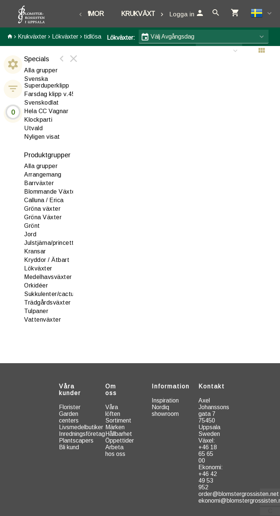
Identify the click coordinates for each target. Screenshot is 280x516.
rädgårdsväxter (47, 302)
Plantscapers (76, 440)
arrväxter (39, 183)
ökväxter (38, 268)
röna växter (42, 209)
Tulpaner (36, 311)
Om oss (111, 389)
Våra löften (112, 410)
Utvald (33, 128)
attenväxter (42, 319)
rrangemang (43, 174)
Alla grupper (40, 70)
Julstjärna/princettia (51, 243)
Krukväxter (142, 13)
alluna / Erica (44, 200)
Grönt (32, 226)
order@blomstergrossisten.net (238, 494)
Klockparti (38, 119)
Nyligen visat (42, 137)
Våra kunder (70, 389)
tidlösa (92, 36)
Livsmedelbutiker (81, 427)
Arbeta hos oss (115, 450)
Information (171, 386)
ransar (35, 251)
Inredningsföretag (82, 434)
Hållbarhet (118, 434)
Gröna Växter (43, 217)
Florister (69, 407)
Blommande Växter (51, 191)
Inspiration (165, 400)
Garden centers (69, 417)
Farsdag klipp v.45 (49, 94)
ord (30, 234)
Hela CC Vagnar (46, 111)
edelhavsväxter (48, 277)
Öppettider (119, 440)
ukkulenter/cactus (50, 294)
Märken (115, 427)
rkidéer (36, 285)
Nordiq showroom (165, 410)
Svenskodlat (41, 102)
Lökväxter (65, 36)
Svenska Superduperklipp (46, 82)
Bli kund (69, 447)
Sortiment (118, 420)
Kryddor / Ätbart (46, 260)
